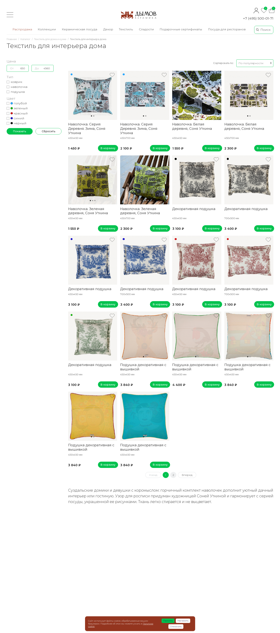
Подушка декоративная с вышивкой (143, 367)
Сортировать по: (223, 63)
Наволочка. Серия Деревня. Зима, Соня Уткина (86, 128)
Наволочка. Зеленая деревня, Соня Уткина (88, 211)
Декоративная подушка (193, 209)
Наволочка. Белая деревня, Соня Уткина (192, 126)
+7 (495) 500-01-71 (258, 18)
